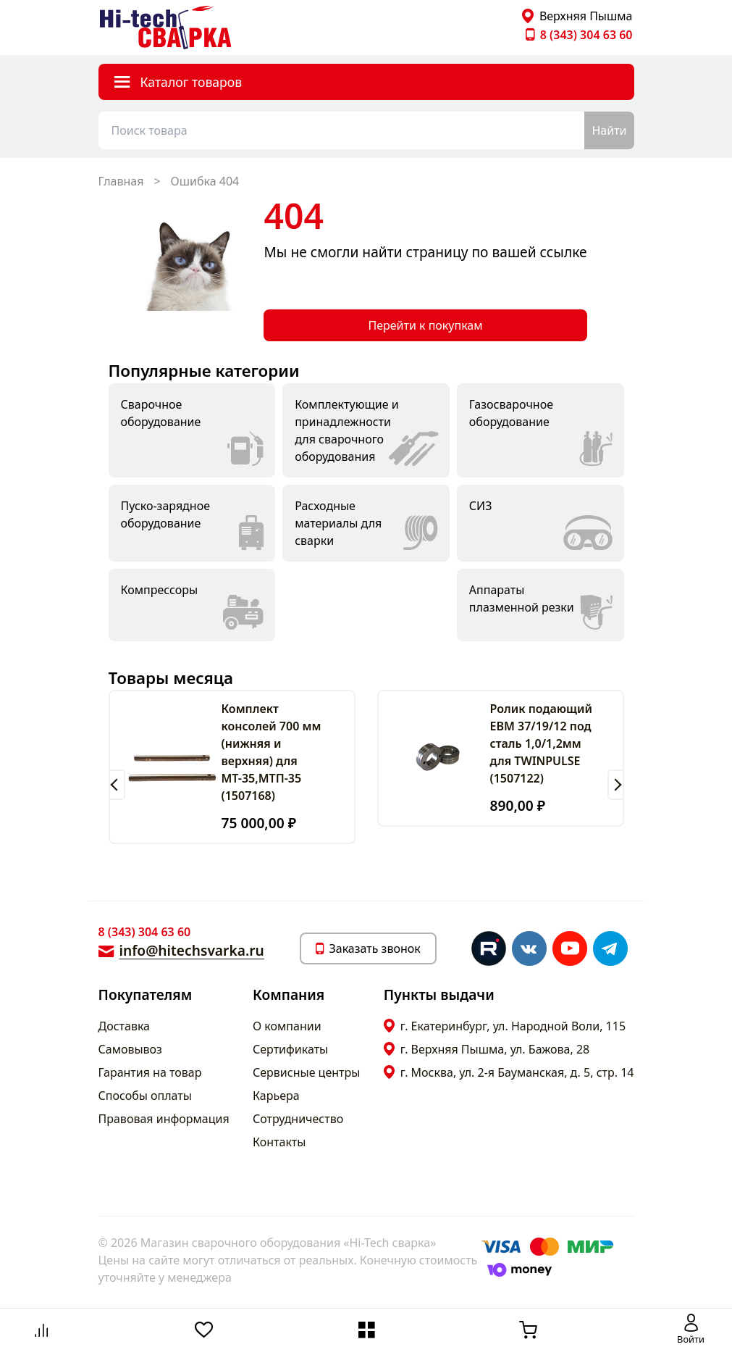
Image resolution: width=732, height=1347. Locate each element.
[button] (117, 785)
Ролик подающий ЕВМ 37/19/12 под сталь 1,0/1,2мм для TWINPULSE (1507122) (541, 743)
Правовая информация (164, 1119)
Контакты (279, 1142)
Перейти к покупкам (425, 325)
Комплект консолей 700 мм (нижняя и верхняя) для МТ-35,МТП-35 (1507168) (271, 752)
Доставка (124, 1026)
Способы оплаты (145, 1096)
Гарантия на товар (150, 1072)
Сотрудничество (298, 1119)
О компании (287, 1026)
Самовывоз (130, 1049)
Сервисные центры (306, 1072)
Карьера (276, 1096)
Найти (609, 130)
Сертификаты (290, 1049)
